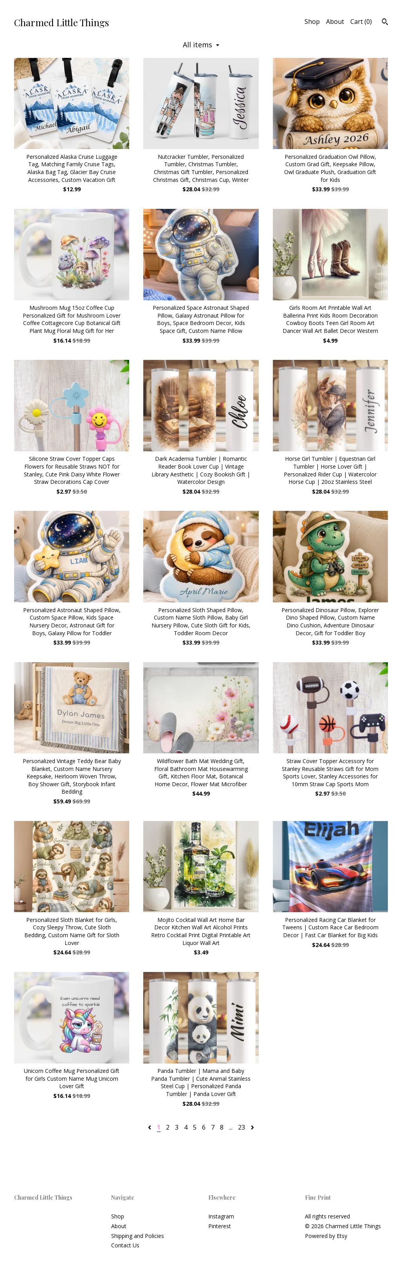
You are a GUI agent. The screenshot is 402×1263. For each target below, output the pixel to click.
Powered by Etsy (326, 1236)
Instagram (221, 1216)
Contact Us (125, 1245)
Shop (312, 21)
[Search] (385, 22)
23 (241, 1127)
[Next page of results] (252, 1127)
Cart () (361, 21)
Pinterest (219, 1226)
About (335, 21)
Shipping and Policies (137, 1236)
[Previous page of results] (150, 1127)
